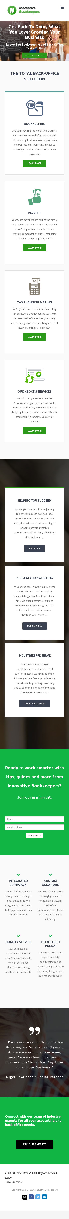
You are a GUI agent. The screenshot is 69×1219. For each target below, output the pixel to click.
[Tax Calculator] (34, 280)
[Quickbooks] (34, 369)
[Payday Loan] (34, 191)
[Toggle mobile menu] (62, 7)
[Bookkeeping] (34, 101)
